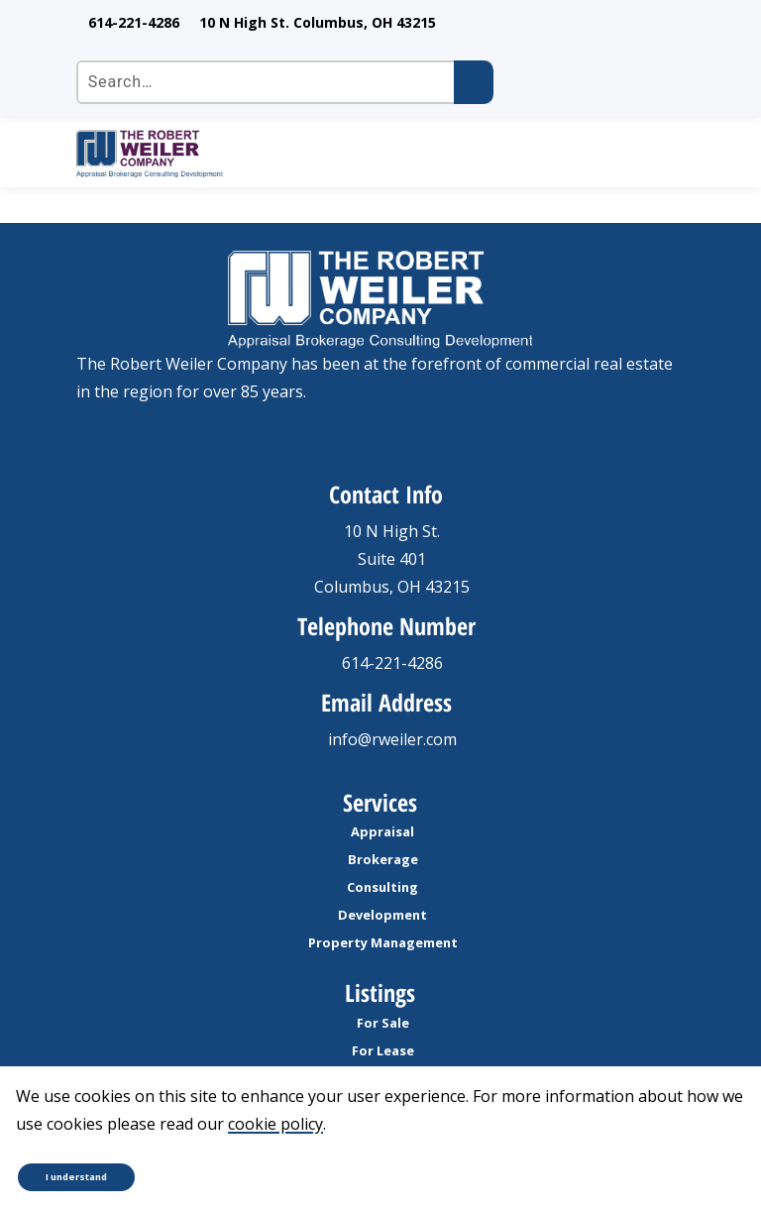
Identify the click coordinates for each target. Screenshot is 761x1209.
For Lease (383, 1050)
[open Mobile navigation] (661, 153)
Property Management (383, 942)
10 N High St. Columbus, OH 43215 (317, 22)
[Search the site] (284, 82)
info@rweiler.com (392, 739)
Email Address (386, 702)
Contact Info (386, 494)
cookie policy (275, 1124)
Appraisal (382, 831)
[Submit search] (473, 82)
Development (382, 915)
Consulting (382, 887)
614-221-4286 (133, 22)
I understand (76, 1176)
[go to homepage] (356, 153)
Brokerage (383, 859)
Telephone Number (386, 625)
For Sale (383, 1023)
